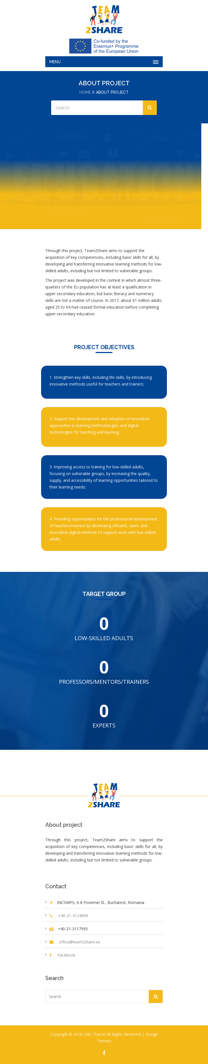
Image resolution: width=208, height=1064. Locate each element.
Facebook (66, 955)
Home (85, 92)
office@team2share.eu (79, 942)
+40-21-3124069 (73, 915)
